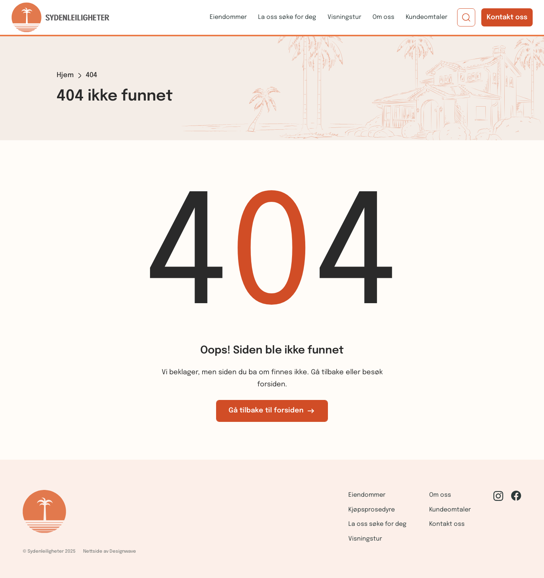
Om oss (383, 17)
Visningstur (344, 17)
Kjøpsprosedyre (371, 510)
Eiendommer (228, 17)
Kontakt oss (507, 17)
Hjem (65, 75)
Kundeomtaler (426, 17)
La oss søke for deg (287, 17)
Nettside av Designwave (109, 551)
